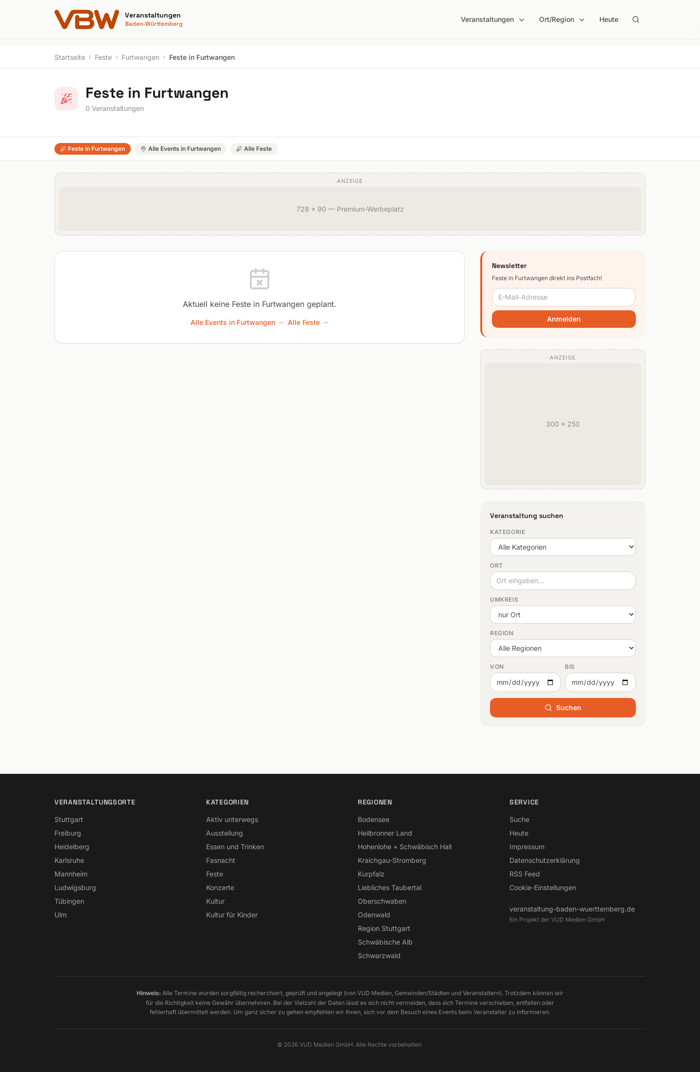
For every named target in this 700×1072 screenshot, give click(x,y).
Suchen (562, 707)
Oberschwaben (382, 901)
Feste (103, 57)
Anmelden (564, 319)
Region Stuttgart (384, 928)
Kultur (215, 901)
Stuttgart (68, 819)
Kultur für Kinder (232, 915)
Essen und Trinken (235, 846)
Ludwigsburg (75, 887)
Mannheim (71, 874)
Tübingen (69, 901)
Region (502, 633)
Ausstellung (224, 833)
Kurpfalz (371, 874)
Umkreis (504, 599)
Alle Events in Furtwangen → (237, 322)
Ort (496, 565)
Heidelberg (71, 846)
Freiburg (67, 833)
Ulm (60, 915)
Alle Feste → (308, 322)
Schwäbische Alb (385, 942)
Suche (519, 819)
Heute (608, 19)
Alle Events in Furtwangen (180, 148)
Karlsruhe (69, 860)
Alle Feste (254, 148)
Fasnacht (220, 860)
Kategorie (507, 532)
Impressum (526, 846)
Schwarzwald (379, 955)
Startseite (69, 57)
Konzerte (220, 887)
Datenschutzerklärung (544, 860)
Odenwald (374, 915)
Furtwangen (140, 57)
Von (497, 666)
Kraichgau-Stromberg (392, 860)
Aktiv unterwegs (232, 819)
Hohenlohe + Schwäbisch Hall (405, 846)
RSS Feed (524, 874)
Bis (570, 666)
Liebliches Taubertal (389, 887)
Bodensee (373, 819)
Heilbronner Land (385, 833)
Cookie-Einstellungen (542, 887)
